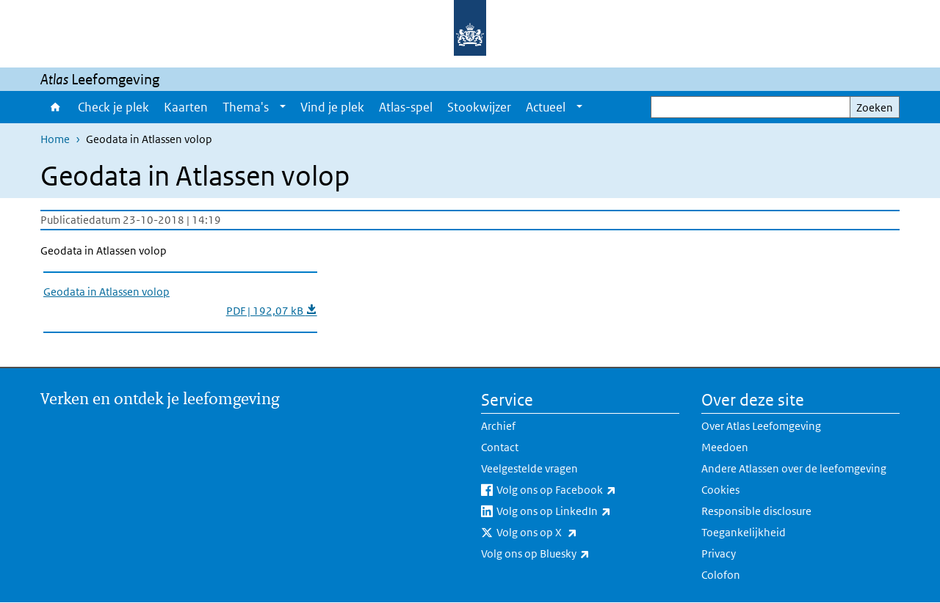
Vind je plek (332, 107)
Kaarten (186, 107)
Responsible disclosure (756, 511)
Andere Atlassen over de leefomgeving (793, 468)
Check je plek (113, 107)
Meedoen (724, 447)
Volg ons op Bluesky (567, 554)
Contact (499, 447)
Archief (498, 426)
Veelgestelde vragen (529, 468)
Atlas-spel (406, 107)
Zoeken (874, 107)
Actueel (545, 107)
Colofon (720, 575)
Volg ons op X (569, 532)
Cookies (720, 490)
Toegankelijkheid (743, 532)
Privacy (718, 553)
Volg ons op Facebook (587, 490)
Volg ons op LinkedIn (586, 511)
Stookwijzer (479, 107)
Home (55, 107)
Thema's (246, 107)
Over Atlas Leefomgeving (761, 426)
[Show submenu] (282, 107)
